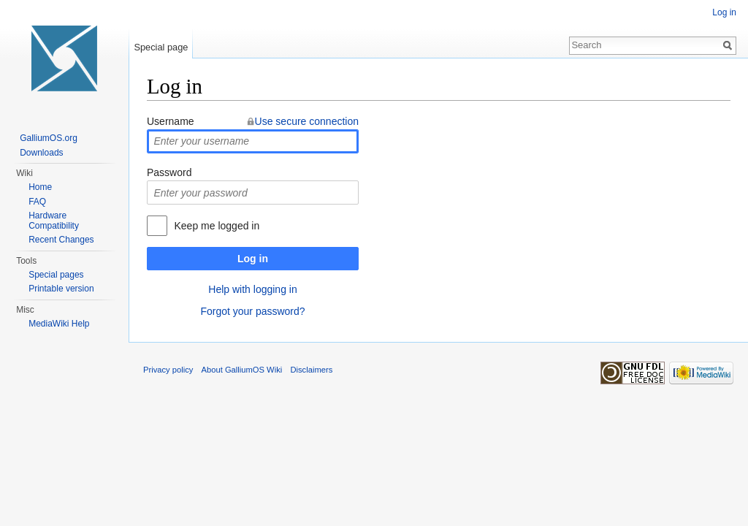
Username (170, 121)
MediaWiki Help (58, 324)
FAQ (37, 202)
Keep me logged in (216, 226)
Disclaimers (311, 369)
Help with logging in (252, 289)
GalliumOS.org (48, 138)
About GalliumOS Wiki (242, 369)
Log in (252, 258)
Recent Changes (61, 240)
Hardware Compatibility (53, 220)
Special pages (55, 275)
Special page (161, 47)
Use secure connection (307, 121)
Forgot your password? (252, 311)
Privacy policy (168, 369)
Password (169, 172)
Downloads (41, 153)
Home (40, 187)
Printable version (61, 288)
